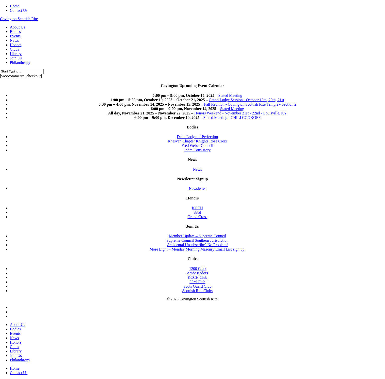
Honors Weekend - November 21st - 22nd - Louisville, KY (240, 113)
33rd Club (197, 282)
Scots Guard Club (197, 286)
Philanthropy (20, 360)
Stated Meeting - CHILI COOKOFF (231, 117)
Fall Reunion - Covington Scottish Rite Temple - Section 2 (250, 104)
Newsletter (197, 188)
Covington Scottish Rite (19, 19)
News (197, 169)
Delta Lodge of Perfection (197, 137)
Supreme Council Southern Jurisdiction (197, 240)
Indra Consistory (197, 150)
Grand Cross (197, 217)
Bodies (15, 329)
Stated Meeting (230, 95)
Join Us (16, 355)
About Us (17, 325)
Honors (15, 342)
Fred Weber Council (197, 145)
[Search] (22, 71)
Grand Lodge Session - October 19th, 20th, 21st (246, 100)
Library (16, 351)
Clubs (14, 347)
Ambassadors (197, 273)
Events (15, 333)
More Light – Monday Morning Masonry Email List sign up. (197, 249)
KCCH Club (197, 277)
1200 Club (197, 269)
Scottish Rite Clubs (197, 291)
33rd (197, 212)
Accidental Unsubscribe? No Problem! (197, 245)
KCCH (197, 208)
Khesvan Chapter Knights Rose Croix (197, 141)
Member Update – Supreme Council (197, 236)
